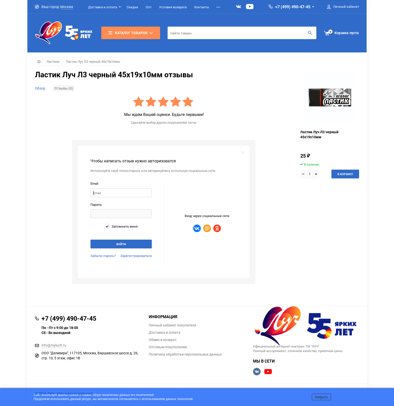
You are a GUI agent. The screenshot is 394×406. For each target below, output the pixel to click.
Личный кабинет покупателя (172, 325)
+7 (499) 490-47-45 (292, 7)
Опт (149, 7)
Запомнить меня (121, 226)
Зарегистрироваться (136, 255)
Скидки (132, 7)
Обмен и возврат (163, 340)
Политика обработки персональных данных (185, 354)
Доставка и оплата (102, 7)
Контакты (201, 7)
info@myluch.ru (53, 345)
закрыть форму (243, 153)
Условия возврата (173, 7)
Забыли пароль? (103, 255)
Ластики (53, 61)
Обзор (40, 88)
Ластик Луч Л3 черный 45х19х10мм (93, 61)
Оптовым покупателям (168, 347)
